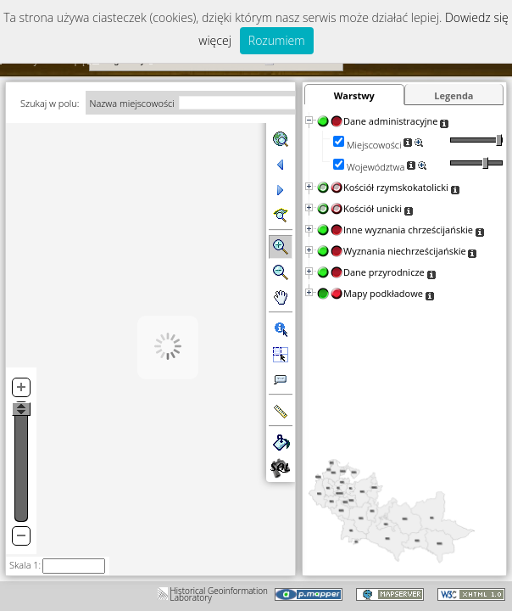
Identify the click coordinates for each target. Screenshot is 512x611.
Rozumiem (276, 40)
